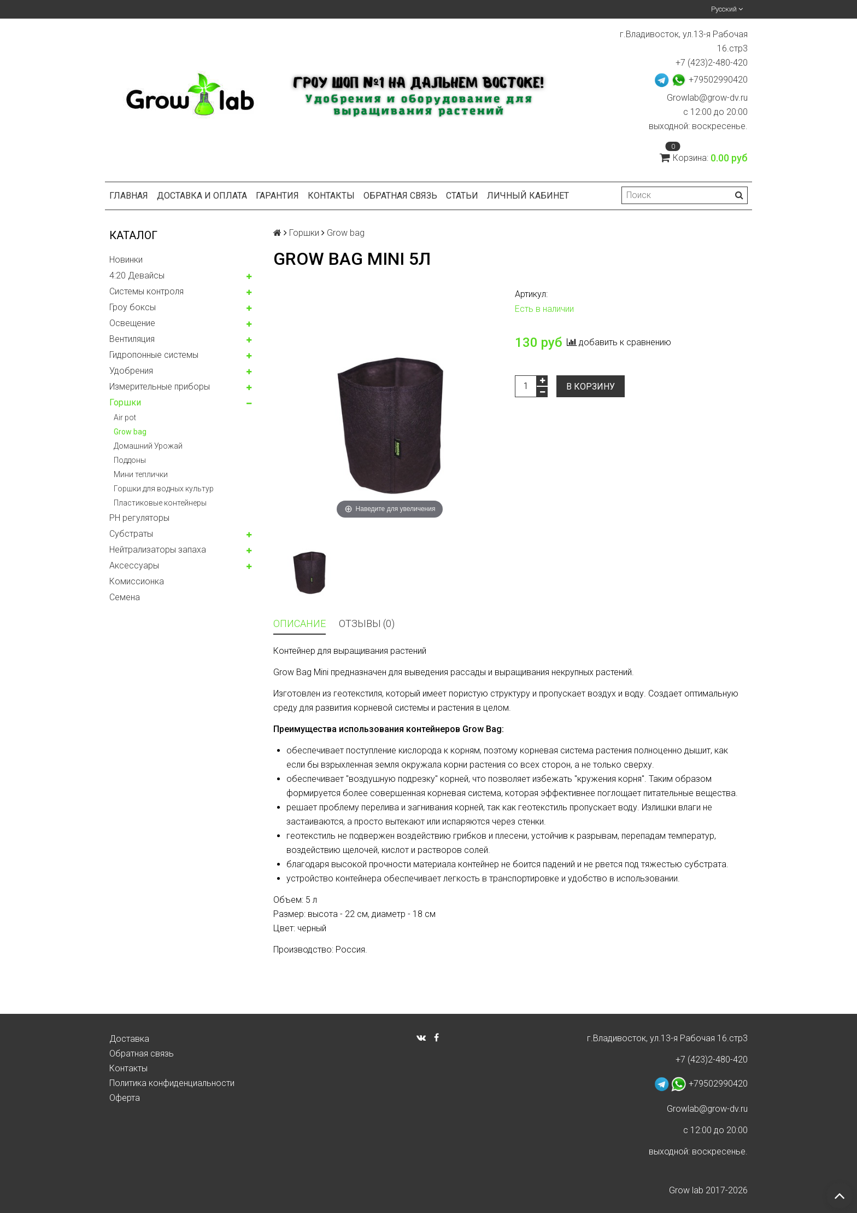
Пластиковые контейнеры (160, 502)
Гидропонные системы (153, 355)
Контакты (331, 195)
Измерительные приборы (159, 386)
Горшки (125, 402)
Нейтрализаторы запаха (157, 549)
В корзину (590, 386)
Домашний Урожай (148, 446)
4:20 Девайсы (137, 275)
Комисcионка (136, 581)
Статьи (462, 195)
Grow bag (130, 431)
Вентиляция (132, 339)
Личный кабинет (528, 195)
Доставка (129, 1039)
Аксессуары (134, 565)
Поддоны (130, 460)
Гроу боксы (132, 307)
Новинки (126, 259)
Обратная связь (400, 195)
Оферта (124, 1098)
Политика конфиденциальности (171, 1083)
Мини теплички (141, 474)
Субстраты (131, 534)
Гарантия (277, 195)
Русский (727, 9)
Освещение (132, 323)
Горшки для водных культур (164, 488)
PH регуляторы (139, 518)
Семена (124, 597)
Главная (128, 195)
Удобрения (131, 370)
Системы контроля (146, 291)
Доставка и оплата (202, 195)
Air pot (125, 417)
